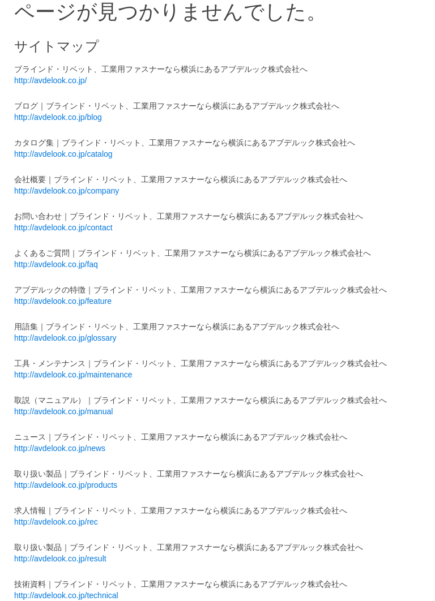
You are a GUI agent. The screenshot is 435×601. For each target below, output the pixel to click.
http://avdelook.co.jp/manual (63, 411)
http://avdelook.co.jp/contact (63, 227)
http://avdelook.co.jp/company (66, 190)
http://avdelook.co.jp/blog (58, 117)
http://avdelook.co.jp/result (60, 558)
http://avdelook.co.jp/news (59, 448)
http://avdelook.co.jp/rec (56, 521)
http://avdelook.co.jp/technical (66, 595)
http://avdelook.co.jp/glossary (65, 337)
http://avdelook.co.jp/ (50, 80)
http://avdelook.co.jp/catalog (63, 153)
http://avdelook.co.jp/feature (63, 301)
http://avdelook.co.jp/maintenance (73, 374)
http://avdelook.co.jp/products (65, 485)
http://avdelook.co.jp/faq (56, 264)
